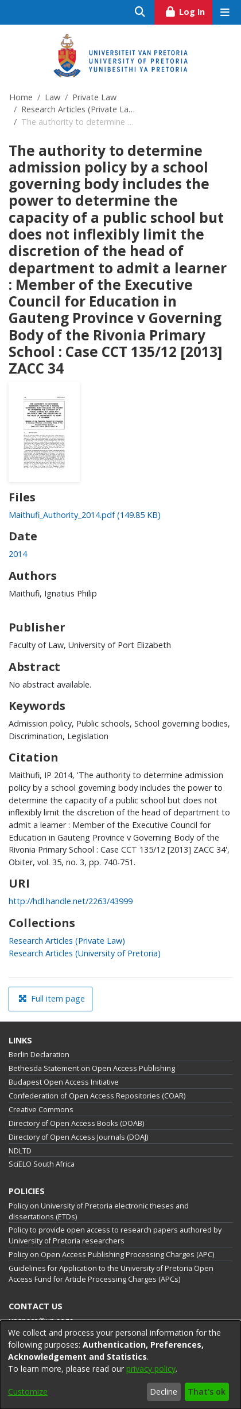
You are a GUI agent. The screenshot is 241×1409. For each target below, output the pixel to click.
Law (52, 97)
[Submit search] (140, 12)
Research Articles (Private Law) (78, 109)
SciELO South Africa (42, 1164)
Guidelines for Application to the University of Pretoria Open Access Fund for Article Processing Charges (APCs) (111, 1273)
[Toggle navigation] (224, 12)
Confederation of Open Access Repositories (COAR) (97, 1096)
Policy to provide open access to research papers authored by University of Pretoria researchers (115, 1235)
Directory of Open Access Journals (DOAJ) (78, 1137)
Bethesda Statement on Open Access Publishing (92, 1068)
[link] (85, 514)
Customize (28, 1391)
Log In (188, 10)
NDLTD (20, 1151)
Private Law (94, 97)
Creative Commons (41, 1109)
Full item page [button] (51, 998)
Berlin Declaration (39, 1054)
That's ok (207, 1391)
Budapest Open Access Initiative (64, 1082)
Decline (163, 1391)
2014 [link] (18, 553)
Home (21, 97)
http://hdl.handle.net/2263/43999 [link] (71, 901)
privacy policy (151, 1368)
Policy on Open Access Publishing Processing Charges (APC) (111, 1254)
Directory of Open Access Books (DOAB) (76, 1123)
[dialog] (120, 1365)
